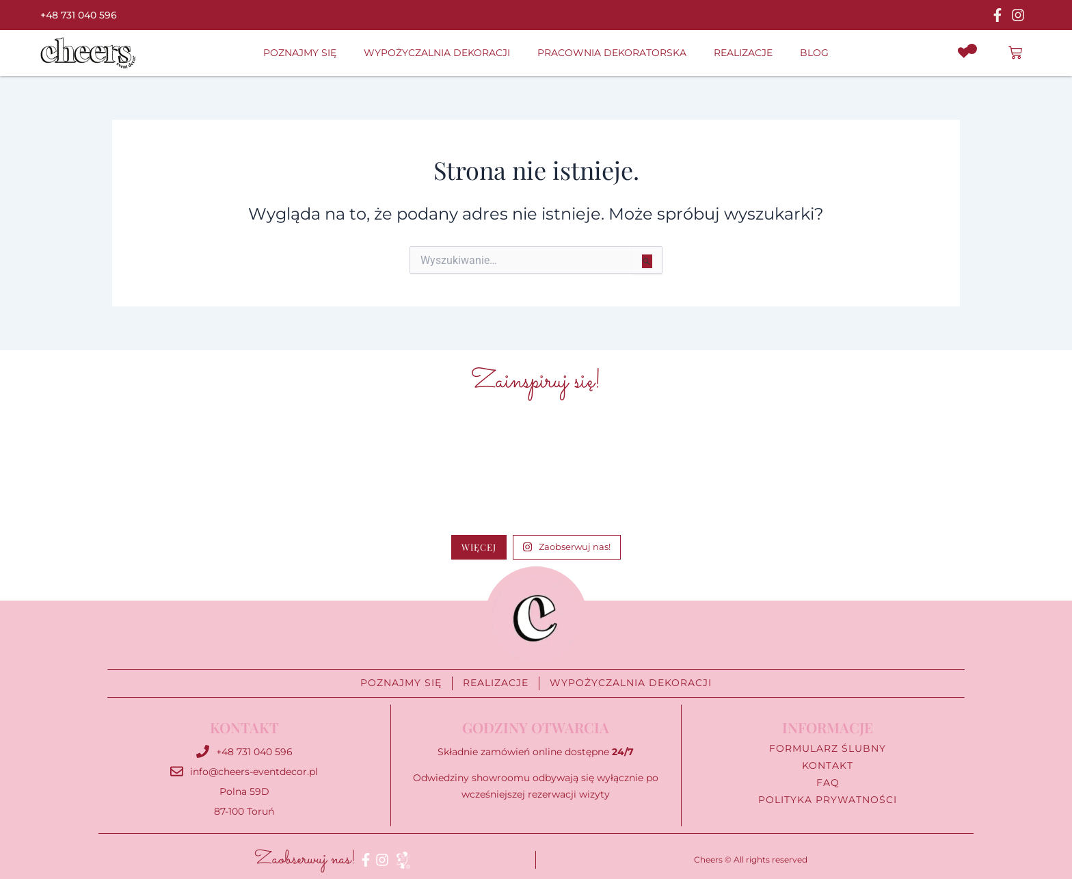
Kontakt (827, 766)
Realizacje (743, 53)
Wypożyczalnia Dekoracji (437, 53)
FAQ (828, 783)
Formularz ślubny (827, 749)
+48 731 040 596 (78, 15)
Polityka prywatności (827, 800)
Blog (814, 53)
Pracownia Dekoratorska (611, 53)
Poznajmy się (299, 53)
